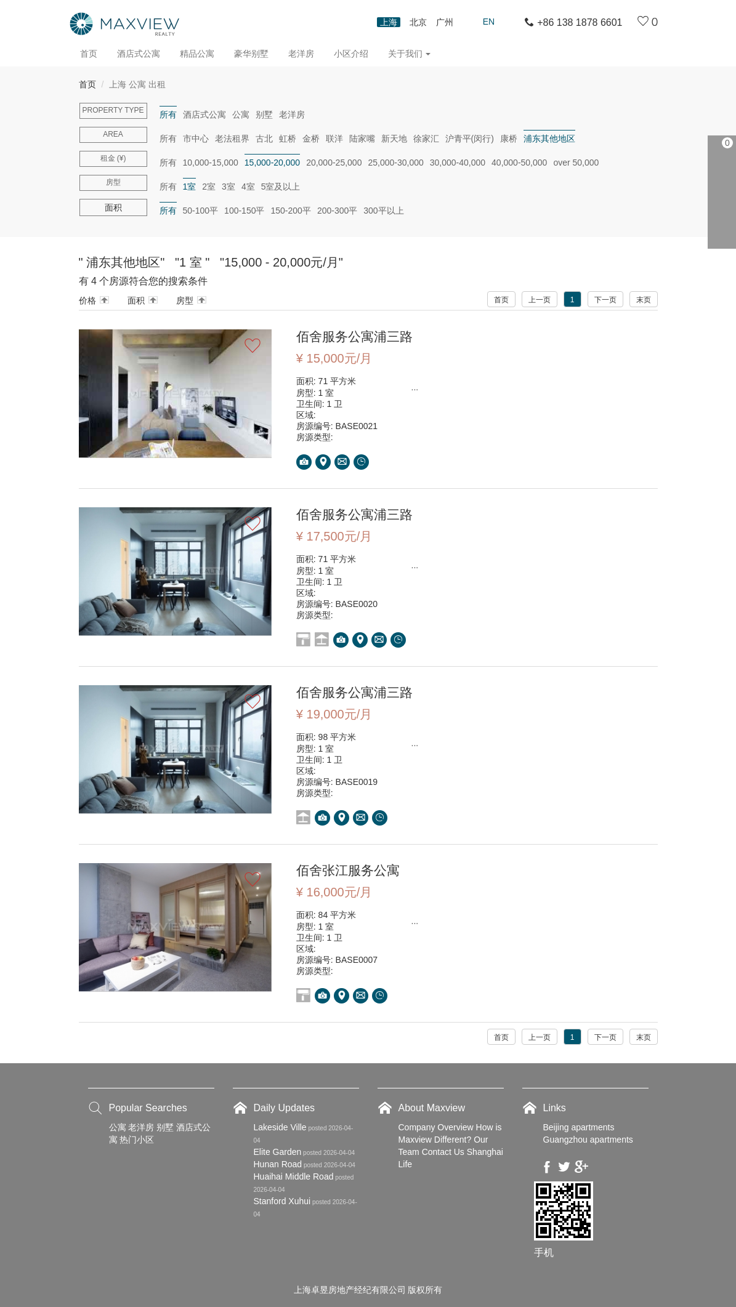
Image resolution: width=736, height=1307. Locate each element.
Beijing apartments (579, 1127)
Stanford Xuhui (282, 1200)
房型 (113, 182)
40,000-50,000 (519, 162)
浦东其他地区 (549, 138)
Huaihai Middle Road (294, 1176)
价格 (87, 300)
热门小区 (136, 1139)
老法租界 (232, 138)
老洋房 (301, 53)
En (489, 21)
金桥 (311, 138)
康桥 (508, 138)
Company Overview (436, 1127)
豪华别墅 (251, 53)
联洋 (334, 138)
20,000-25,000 (334, 162)
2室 (209, 186)
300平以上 (383, 210)
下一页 (605, 300)
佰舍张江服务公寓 (350, 869)
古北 (264, 138)
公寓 (240, 114)
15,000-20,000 (272, 162)
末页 (643, 300)
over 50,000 (576, 162)
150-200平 (290, 210)
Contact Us (443, 1151)
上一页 (539, 300)
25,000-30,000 (395, 162)
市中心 (196, 138)
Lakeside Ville (280, 1127)
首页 (88, 53)
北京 (418, 22)
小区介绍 (351, 53)
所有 (168, 114)
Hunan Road (278, 1163)
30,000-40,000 (457, 162)
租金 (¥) (113, 158)
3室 (228, 186)
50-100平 (201, 210)
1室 (189, 186)
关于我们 (409, 53)
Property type (113, 110)
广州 (444, 22)
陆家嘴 (362, 138)
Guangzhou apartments (588, 1139)
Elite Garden (278, 1151)
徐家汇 (426, 138)
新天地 (394, 138)
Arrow (104, 300)
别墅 (264, 114)
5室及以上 (281, 186)
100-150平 (244, 210)
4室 (248, 186)
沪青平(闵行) (469, 138)
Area (113, 134)
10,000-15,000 (210, 162)
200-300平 (337, 210)
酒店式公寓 (138, 53)
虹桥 (287, 138)
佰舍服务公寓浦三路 (357, 336)
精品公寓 (197, 53)
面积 (136, 300)
